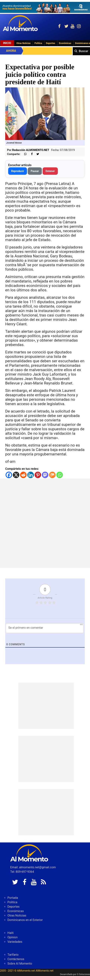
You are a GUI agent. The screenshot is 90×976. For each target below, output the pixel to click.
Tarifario (12, 954)
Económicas (65, 43)
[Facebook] (9, 475)
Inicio (7, 43)
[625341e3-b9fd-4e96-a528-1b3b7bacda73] (45, 7)
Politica (38, 43)
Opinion (12, 937)
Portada (12, 898)
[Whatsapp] (59, 475)
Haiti (10, 933)
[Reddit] (23, 475)
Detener (50, 171)
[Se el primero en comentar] (44, 628)
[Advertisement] (45, 523)
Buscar (83, 51)
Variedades (14, 941)
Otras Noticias (23, 43)
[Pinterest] (38, 475)
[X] (16, 475)
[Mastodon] (45, 475)
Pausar (35, 171)
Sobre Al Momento (19, 963)
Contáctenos (15, 959)
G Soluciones (83, 974)
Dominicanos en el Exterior (25, 920)
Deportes (50, 43)
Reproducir (17, 171)
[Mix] (52, 475)
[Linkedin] (30, 475)
